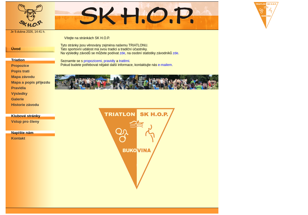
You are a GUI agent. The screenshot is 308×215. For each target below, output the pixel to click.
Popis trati (20, 71)
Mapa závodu (23, 77)
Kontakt (18, 138)
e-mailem (165, 65)
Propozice (20, 65)
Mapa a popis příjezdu (30, 82)
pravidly (109, 61)
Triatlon (18, 60)
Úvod (15, 49)
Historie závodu (25, 105)
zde (122, 53)
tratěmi (124, 61)
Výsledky (19, 93)
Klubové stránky (25, 116)
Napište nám (22, 133)
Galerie (17, 99)
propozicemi (93, 61)
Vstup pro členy (25, 121)
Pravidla (18, 88)
